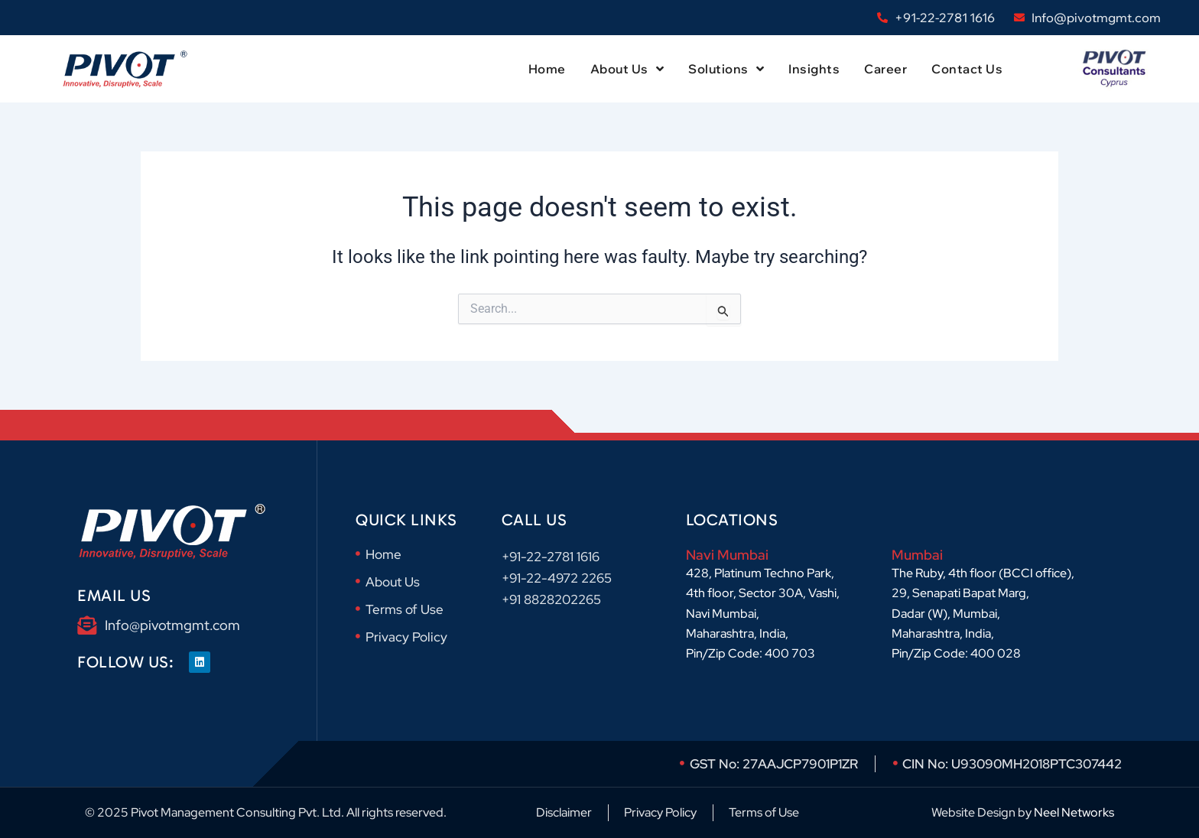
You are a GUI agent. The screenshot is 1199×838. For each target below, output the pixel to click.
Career (885, 68)
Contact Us (966, 68)
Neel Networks (1074, 812)
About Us (627, 69)
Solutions (726, 69)
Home (547, 68)
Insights (814, 68)
